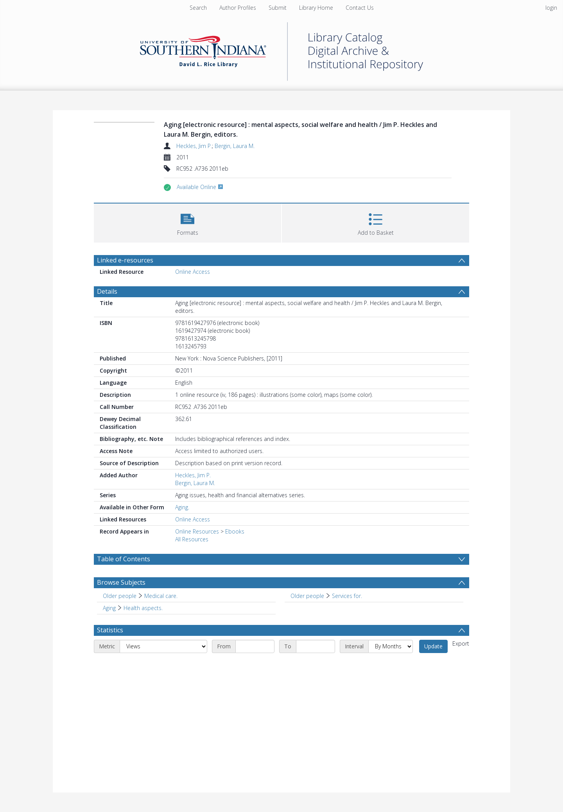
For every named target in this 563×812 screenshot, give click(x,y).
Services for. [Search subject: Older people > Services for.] (347, 596)
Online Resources (197, 531)
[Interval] (390, 646)
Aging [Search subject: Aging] (109, 608)
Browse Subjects (121, 582)
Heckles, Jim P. (194, 146)
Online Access (192, 271)
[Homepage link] (281, 49)
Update (433, 646)
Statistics (110, 630)
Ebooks (234, 531)
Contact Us (360, 7)
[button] (187, 222)
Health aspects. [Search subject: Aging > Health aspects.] (143, 608)
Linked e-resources (125, 260)
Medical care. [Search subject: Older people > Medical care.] (161, 596)
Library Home (316, 7)
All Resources (191, 539)
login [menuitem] (551, 7)
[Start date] (254, 646)
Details (107, 291)
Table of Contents (123, 559)
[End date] (315, 646)
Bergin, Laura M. (235, 146)
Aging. (182, 507)
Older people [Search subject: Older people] (119, 596)
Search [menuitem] (198, 7)
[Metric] (163, 646)
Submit (278, 7)
